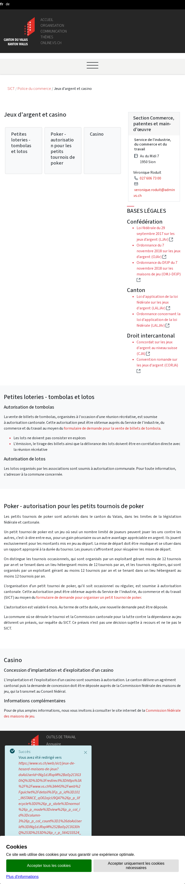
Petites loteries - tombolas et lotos (21, 143)
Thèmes (46, 37)
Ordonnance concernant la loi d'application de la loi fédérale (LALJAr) (158, 319)
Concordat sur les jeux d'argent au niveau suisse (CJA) (157, 347)
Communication (53, 31)
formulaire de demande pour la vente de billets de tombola (112, 428)
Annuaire (53, 743)
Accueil (46, 19)
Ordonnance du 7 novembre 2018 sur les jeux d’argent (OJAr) (158, 251)
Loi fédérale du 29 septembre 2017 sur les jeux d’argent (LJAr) (156, 233)
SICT (11, 88)
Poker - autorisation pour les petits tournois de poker (63, 148)
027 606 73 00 (150, 178)
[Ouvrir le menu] (92, 65)
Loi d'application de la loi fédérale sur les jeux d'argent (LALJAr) (157, 302)
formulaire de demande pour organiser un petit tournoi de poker (88, 597)
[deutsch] (8, 4)
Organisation (52, 25)
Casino (97, 134)
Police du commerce (35, 88)
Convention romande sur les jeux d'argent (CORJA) (157, 365)
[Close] (85, 752)
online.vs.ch (50, 42)
